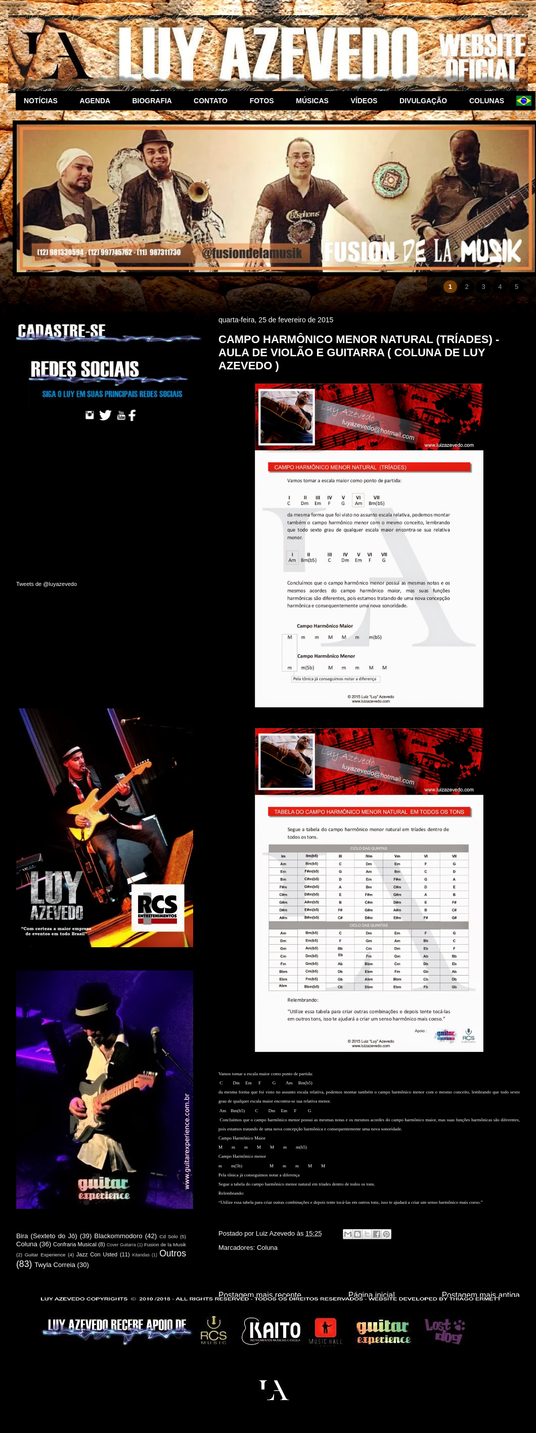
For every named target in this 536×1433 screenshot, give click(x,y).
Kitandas (141, 1254)
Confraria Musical (75, 1244)
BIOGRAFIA (154, 101)
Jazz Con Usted (96, 1254)
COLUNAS (488, 101)
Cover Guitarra (121, 1244)
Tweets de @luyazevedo (46, 584)
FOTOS (265, 101)
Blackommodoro (118, 1236)
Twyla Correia (54, 1265)
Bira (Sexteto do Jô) (46, 1236)
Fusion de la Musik (165, 1244)
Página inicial (371, 1295)
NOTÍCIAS (44, 101)
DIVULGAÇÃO (426, 101)
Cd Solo (168, 1236)
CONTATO (214, 101)
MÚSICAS (315, 101)
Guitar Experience (45, 1254)
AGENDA (98, 101)
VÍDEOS (367, 101)
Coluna (267, 1247)
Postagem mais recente (259, 1295)
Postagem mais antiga (481, 1295)
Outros (172, 1253)
